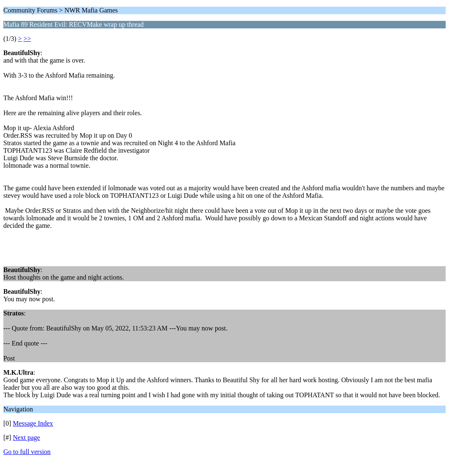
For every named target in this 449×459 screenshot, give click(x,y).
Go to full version (26, 451)
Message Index (33, 423)
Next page (26, 437)
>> (27, 38)
